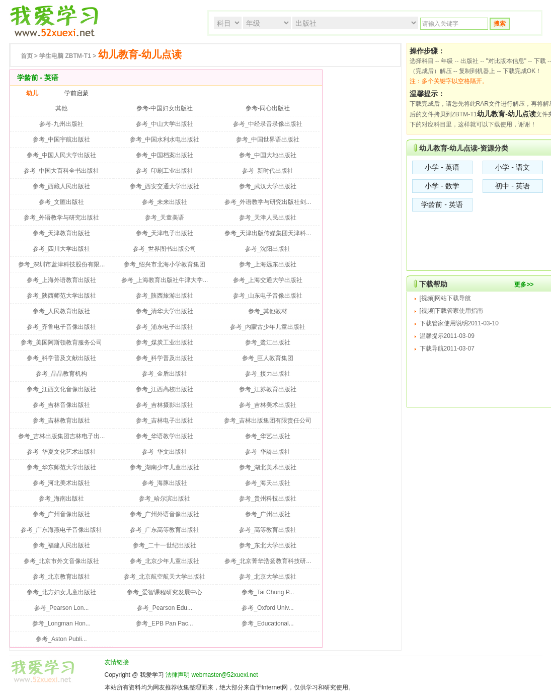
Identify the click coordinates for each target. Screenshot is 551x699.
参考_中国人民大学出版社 (62, 155)
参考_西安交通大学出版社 (165, 186)
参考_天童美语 (165, 217)
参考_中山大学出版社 (165, 123)
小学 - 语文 (512, 167)
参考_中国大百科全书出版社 (62, 170)
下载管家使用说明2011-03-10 (459, 323)
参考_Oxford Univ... (267, 607)
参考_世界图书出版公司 (165, 248)
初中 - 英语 (512, 186)
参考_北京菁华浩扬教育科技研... (267, 561)
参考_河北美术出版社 (62, 482)
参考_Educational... (267, 623)
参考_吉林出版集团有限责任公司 (268, 420)
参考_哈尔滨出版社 (165, 498)
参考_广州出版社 (268, 514)
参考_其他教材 (268, 311)
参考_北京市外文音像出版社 (62, 561)
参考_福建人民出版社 (62, 545)
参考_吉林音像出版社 (62, 404)
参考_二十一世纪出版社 (165, 545)
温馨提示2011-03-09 (447, 335)
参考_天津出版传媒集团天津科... (267, 233)
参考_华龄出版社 (268, 451)
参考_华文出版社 (165, 451)
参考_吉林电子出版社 (165, 420)
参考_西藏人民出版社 (62, 186)
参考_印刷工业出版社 (165, 170)
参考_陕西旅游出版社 (165, 295)
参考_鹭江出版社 (268, 342)
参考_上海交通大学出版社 (268, 280)
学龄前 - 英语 (441, 204)
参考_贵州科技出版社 (268, 498)
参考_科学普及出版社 (165, 358)
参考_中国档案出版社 (165, 155)
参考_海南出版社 (62, 498)
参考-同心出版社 (268, 108)
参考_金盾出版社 (165, 373)
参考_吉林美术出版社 (268, 404)
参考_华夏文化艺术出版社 (62, 451)
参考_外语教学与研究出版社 (62, 217)
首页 (27, 55)
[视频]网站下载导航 (445, 298)
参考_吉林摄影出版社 (165, 404)
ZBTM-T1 (65, 55)
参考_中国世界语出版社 (268, 139)
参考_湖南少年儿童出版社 (165, 467)
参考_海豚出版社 (165, 482)
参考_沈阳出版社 (268, 248)
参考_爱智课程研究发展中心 (165, 592)
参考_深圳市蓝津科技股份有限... (61, 264)
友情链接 (117, 662)
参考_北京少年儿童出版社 (165, 561)
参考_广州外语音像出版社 (165, 514)
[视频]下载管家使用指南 (452, 310)
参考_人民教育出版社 (62, 311)
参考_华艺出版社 (268, 436)
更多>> (523, 284)
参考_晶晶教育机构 (62, 373)
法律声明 (178, 674)
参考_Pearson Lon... (61, 607)
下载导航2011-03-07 (447, 348)
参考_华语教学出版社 (165, 436)
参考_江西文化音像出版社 (62, 389)
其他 (61, 108)
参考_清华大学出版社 (165, 311)
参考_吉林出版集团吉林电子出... (61, 436)
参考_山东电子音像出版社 (268, 295)
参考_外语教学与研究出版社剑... (267, 201)
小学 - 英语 (442, 167)
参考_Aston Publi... (61, 639)
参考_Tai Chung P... (268, 592)
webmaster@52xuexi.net (224, 674)
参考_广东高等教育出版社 (165, 529)
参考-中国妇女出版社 (164, 108)
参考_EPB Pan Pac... (164, 623)
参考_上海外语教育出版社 (62, 280)
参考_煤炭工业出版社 (165, 342)
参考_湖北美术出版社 (268, 467)
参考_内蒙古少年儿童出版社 (268, 326)
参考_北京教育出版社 (62, 576)
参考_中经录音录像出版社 (268, 123)
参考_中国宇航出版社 (62, 139)
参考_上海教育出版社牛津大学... (164, 280)
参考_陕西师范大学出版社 (62, 295)
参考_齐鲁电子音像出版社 (62, 326)
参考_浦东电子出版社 (165, 326)
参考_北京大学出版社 (268, 576)
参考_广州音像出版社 (62, 514)
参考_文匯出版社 (62, 201)
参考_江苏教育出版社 (268, 389)
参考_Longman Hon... (61, 623)
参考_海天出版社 (268, 482)
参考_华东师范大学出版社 (62, 467)
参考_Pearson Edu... (164, 607)
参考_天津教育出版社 (62, 233)
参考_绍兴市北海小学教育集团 (165, 264)
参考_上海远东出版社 (268, 264)
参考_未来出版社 (165, 201)
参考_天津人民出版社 (268, 217)
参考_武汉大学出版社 (268, 186)
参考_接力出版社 (268, 373)
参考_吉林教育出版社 (62, 420)
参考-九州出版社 (61, 123)
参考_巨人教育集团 (268, 358)
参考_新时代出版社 (268, 170)
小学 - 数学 (442, 186)
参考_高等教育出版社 (268, 529)
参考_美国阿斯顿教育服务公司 (62, 342)
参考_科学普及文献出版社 (62, 358)
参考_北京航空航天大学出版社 (165, 576)
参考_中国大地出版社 (268, 155)
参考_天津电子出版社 (165, 233)
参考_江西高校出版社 (165, 389)
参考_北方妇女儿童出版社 (62, 592)
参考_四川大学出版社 (62, 248)
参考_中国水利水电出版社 (165, 139)
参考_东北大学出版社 (268, 545)
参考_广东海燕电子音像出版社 (62, 529)
